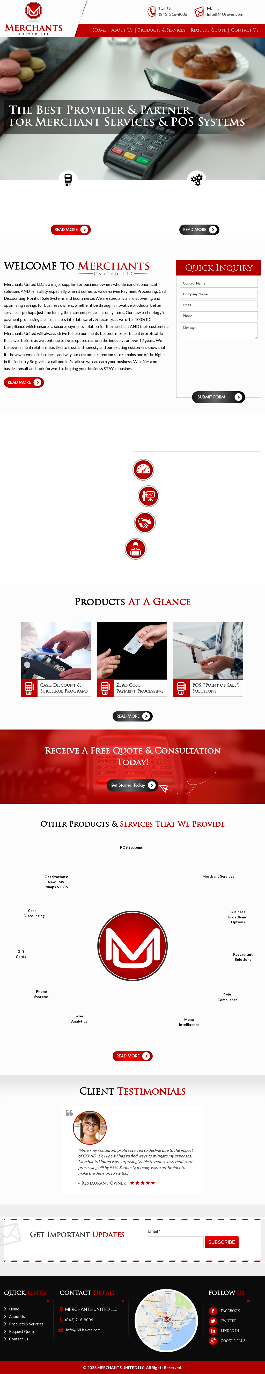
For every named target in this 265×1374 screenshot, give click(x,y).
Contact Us (245, 30)
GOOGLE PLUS (233, 1341)
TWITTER (229, 1321)
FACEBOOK (230, 1311)
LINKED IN (230, 1331)
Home (99, 30)
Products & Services (161, 30)
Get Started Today (128, 785)
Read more (66, 230)
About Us (122, 30)
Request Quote (208, 30)
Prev (16, 660)
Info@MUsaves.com (225, 14)
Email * (154, 1231)
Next (249, 660)
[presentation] (201, 365)
